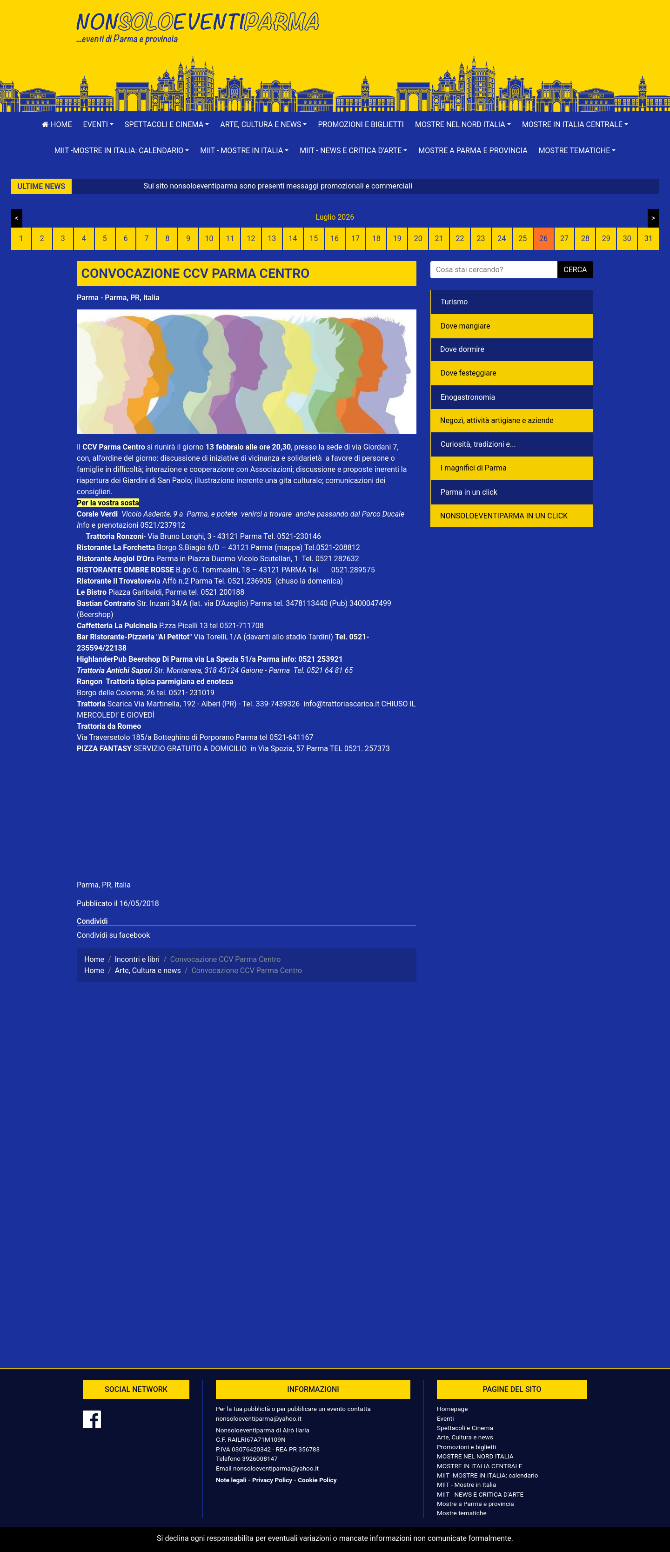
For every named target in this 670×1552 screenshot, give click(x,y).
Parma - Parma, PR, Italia (118, 297)
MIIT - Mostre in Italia (466, 1484)
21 (439, 238)
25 (522, 238)
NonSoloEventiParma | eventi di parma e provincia (202, 26)
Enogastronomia (468, 397)
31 (648, 238)
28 (585, 238)
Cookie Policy (317, 1480)
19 (397, 238)
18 (376, 238)
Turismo (454, 301)
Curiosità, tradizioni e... (478, 444)
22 (460, 238)
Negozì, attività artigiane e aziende (497, 420)
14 (292, 238)
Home (57, 124)
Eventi (445, 1418)
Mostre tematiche (462, 1513)
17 (355, 238)
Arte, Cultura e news (465, 1437)
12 (251, 238)
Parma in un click (469, 492)
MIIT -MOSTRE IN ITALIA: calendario (487, 1475)
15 (313, 238)
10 (209, 238)
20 (418, 238)
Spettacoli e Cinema (465, 1427)
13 (272, 238)
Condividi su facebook (113, 935)
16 (334, 238)
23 (480, 238)
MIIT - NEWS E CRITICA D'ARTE (480, 1494)
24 (501, 238)
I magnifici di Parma (474, 468)
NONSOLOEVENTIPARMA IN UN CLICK (504, 515)
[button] (99, 125)
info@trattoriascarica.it (341, 703)
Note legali (231, 1480)
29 (606, 238)
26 (543, 238)
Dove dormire (462, 349)
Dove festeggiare (468, 373)
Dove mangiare (465, 326)
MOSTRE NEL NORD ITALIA (475, 1456)
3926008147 (259, 1458)
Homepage (452, 1408)
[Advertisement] (467, 37)
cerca (575, 269)
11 (230, 238)
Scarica (120, 703)
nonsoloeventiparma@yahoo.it (259, 1418)
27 (564, 238)
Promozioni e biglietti (361, 124)
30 (627, 238)
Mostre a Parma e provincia (472, 150)
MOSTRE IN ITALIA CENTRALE (479, 1466)
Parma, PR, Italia (104, 884)
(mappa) (289, 547)
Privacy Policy (272, 1480)
